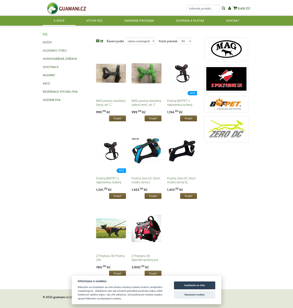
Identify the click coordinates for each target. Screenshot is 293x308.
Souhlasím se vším (194, 285)
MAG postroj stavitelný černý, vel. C (111, 103)
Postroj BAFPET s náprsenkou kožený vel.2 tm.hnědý (108, 182)
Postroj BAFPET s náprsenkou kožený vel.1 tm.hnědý (179, 104)
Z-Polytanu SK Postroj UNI (110, 258)
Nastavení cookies (195, 294)
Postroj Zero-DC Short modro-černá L (146, 180)
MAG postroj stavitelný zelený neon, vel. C (146, 103)
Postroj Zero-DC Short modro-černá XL (181, 180)
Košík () (241, 8)
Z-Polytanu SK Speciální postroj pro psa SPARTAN (145, 260)
